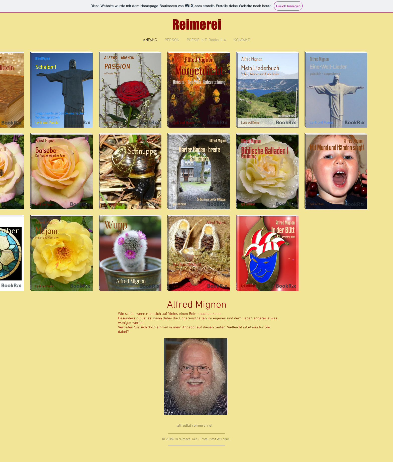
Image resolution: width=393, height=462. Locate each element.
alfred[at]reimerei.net (195, 425)
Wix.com (223, 439)
